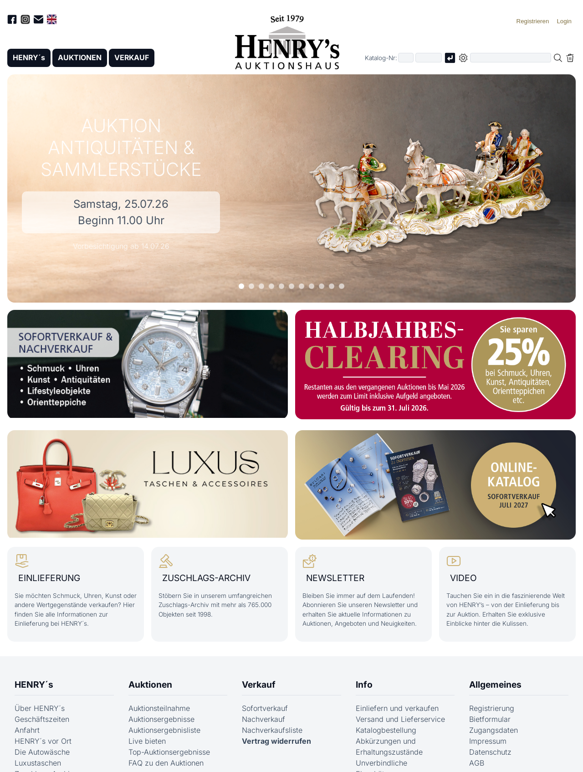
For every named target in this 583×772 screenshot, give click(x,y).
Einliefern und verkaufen (397, 707)
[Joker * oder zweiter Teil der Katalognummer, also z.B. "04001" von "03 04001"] (428, 58)
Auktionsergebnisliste (164, 729)
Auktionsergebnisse (161, 718)
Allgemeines (495, 684)
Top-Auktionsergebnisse (169, 751)
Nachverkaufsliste (272, 729)
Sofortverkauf (265, 707)
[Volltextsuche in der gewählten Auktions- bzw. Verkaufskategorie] (510, 58)
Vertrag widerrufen (276, 740)
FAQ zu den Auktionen (166, 762)
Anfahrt (27, 729)
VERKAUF (133, 57)
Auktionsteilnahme (159, 707)
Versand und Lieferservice (400, 718)
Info (364, 684)
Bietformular (490, 718)
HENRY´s (29, 57)
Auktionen (150, 684)
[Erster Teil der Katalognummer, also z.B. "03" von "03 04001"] (406, 58)
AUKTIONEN (80, 57)
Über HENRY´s (40, 707)
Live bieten (147, 740)
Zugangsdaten (493, 729)
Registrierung (491, 707)
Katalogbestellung (386, 729)
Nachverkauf (263, 718)
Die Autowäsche (42, 751)
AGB (476, 762)
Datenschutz (490, 751)
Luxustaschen (38, 762)
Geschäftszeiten (42, 718)
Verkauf (259, 684)
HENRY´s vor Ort (43, 740)
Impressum (487, 740)
